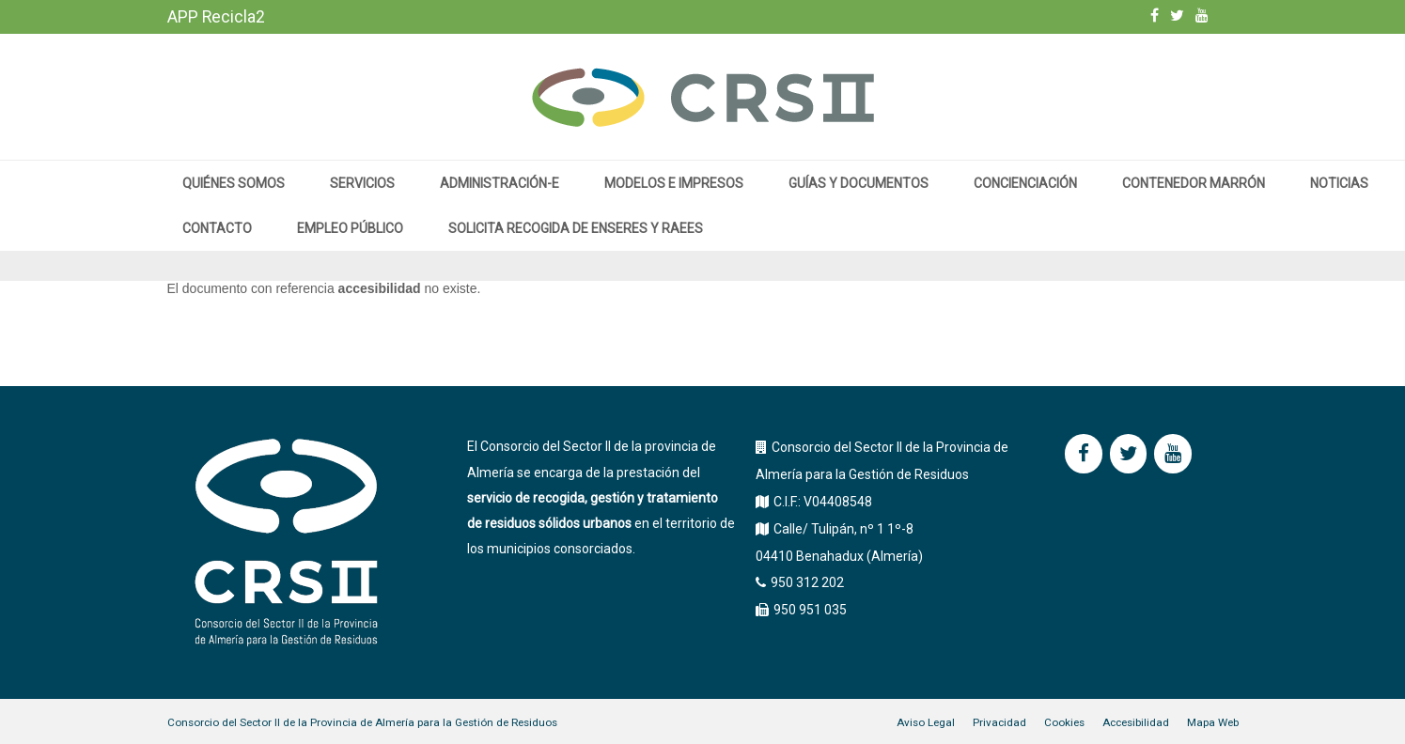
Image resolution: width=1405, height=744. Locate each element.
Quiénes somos (233, 183)
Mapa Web (1213, 722)
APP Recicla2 (216, 17)
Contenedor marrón (1193, 183)
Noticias (1339, 183)
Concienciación (1025, 183)
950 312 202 (807, 582)
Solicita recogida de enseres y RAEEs (575, 228)
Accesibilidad (1135, 722)
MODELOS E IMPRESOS (673, 183)
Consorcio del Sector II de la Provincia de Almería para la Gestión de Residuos (362, 722)
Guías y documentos (858, 183)
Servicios (362, 183)
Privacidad (999, 722)
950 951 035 (810, 609)
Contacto (217, 228)
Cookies (1064, 722)
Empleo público (350, 228)
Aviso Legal (926, 722)
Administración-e (499, 183)
